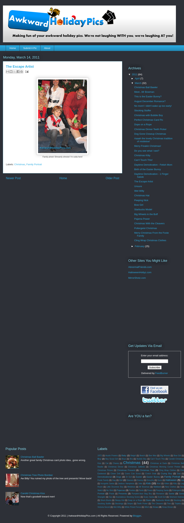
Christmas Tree (146, 470)
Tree (169, 504)
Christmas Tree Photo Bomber (37, 475)
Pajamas (121, 490)
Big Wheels (165, 456)
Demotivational (105, 477)
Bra (131, 459)
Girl (121, 480)
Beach (142, 456)
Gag (114, 480)
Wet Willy (139, 190)
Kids (148, 483)
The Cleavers (157, 504)
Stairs (148, 500)
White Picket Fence (133, 507)
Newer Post (13, 178)
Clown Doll (115, 474)
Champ (116, 463)
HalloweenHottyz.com (139, 272)
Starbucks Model (143, 209)
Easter (139, 477)
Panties (132, 490)
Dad (179, 474)
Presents (122, 493)
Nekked (157, 486)
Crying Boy (166, 473)
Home (13, 48)
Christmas (19, 164)
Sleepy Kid (119, 500)
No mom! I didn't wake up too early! (152, 105)
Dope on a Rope (143, 124)
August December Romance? (150, 101)
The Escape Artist (143, 181)
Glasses (130, 480)
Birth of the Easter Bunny (147, 169)
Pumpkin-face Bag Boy (142, 494)
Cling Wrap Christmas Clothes (150, 240)
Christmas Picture (105, 470)
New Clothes (170, 487)
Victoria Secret (104, 507)
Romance (160, 494)
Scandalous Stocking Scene (128, 497)
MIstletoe (131, 487)
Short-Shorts (105, 500)
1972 (100, 456)
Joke (140, 484)
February (140, 246)
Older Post (112, 178)
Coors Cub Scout (133, 474)
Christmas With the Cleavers (149, 223)
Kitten (166, 484)
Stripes (130, 504)
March (138, 83)
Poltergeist (176, 490)
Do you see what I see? (146, 150)
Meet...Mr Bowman (144, 92)
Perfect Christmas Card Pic (148, 119)
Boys (124, 459)
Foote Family (103, 480)
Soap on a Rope (135, 500)
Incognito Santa (107, 484)
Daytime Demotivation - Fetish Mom (153, 164)
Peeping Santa (162, 490)
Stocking (177, 500)
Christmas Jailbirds (136, 467)
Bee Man (152, 456)
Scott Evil (162, 497)
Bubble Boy (141, 459)
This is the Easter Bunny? (147, 96)
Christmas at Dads (158, 463)
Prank (111, 494)
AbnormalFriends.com (140, 267)
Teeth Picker (142, 504)
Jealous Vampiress (126, 484)
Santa (171, 493)
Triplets (178, 504)
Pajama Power (142, 218)
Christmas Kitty (142, 155)
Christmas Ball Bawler (146, 87)
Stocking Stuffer (142, 110)
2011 (135, 74)
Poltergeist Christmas (145, 228)
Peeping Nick (141, 200)
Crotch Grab (150, 474)
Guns (160, 480)
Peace (150, 490)
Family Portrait (34, 164)
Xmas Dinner (167, 507)
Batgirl (133, 456)
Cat (106, 463)
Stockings (119, 504)
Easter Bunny (153, 477)
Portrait (101, 493)
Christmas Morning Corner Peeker (165, 467)
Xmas (155, 507)
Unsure (138, 186)
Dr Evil (129, 477)
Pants (141, 490)
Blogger (137, 515)
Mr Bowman (144, 487)
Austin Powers (111, 456)
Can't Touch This (157, 459)
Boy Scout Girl (111, 459)
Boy (99, 459)
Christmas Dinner (115, 467)
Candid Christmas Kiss (33, 493)
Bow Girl (138, 204)
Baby (123, 455)
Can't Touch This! (143, 160)
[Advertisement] (151, 312)
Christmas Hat (141, 195)
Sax (110, 497)
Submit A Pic (30, 48)
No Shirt (109, 490)
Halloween (171, 480)
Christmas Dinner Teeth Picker (150, 129)
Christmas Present (126, 470)
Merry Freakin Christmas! (147, 146)
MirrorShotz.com (137, 277)
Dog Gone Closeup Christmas (150, 133)
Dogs (118, 477)
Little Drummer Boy (115, 487)
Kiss (159, 484)
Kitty (175, 484)
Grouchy (150, 480)
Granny (140, 480)
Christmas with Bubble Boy (148, 115)
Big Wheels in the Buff (146, 214)
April (137, 78)
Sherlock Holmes (176, 497)
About (47, 48)
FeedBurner (161, 373)
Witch (146, 507)
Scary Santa (149, 497)
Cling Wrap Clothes (167, 470)
